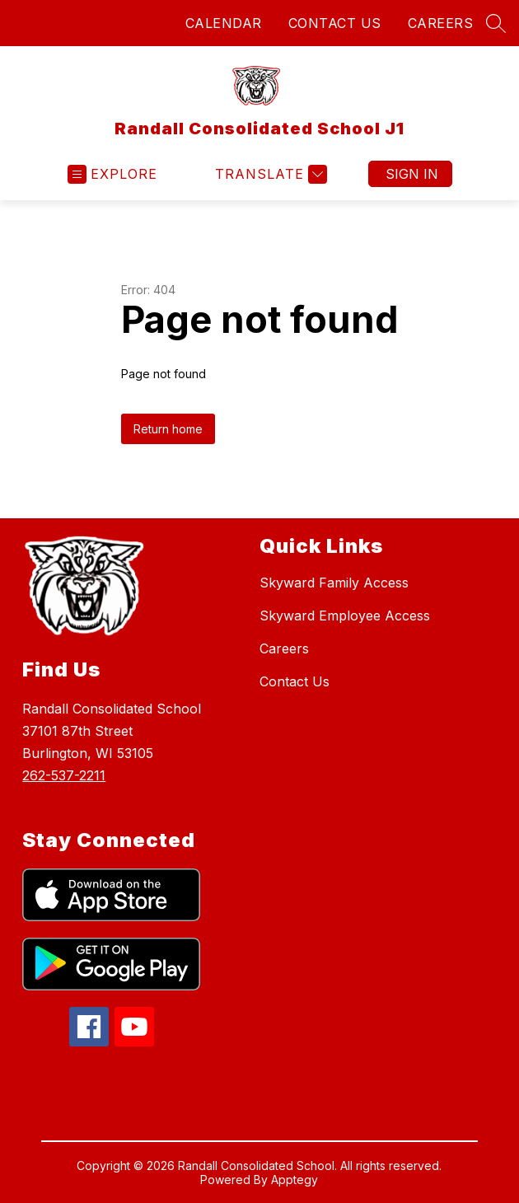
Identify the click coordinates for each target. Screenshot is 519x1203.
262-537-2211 (63, 775)
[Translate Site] (269, 174)
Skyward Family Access (334, 582)
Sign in (412, 174)
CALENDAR (223, 23)
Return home (168, 429)
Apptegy (294, 1180)
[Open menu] (112, 174)
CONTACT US (334, 23)
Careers (284, 648)
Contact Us (295, 681)
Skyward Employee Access (345, 615)
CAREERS (441, 23)
